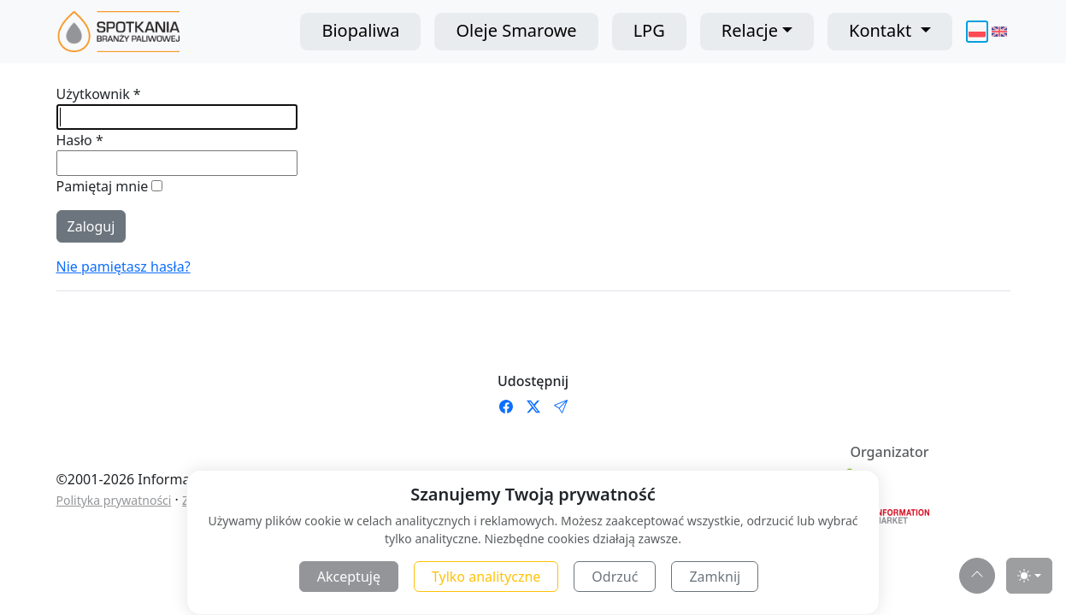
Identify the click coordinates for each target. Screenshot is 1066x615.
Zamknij (714, 576)
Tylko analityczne (486, 576)
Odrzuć (615, 576)
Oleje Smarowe (516, 30)
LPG (649, 30)
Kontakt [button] (882, 30)
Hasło (79, 140)
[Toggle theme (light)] (1029, 576)
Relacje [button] (749, 30)
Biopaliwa (360, 30)
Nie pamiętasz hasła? (123, 266)
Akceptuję (348, 576)
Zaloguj (91, 226)
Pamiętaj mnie (104, 186)
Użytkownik (98, 94)
